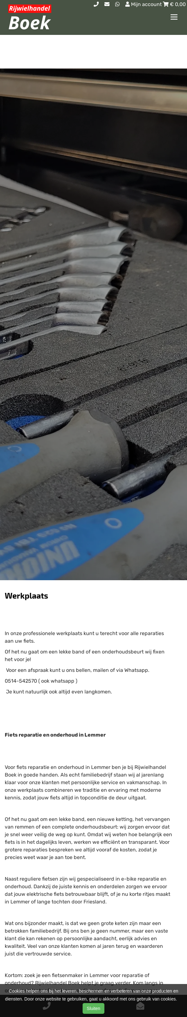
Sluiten (93, 1008)
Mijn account (144, 4)
